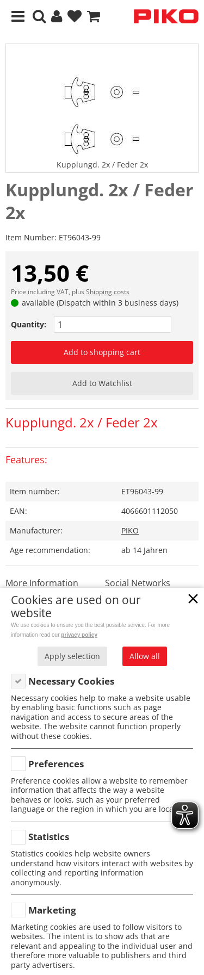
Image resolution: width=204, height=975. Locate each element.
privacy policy (79, 635)
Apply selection (72, 656)
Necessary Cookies (71, 681)
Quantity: (28, 324)
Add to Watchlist (102, 383)
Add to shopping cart (102, 352)
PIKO (130, 530)
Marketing (52, 910)
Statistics (48, 836)
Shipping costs (107, 291)
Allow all (144, 656)
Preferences (56, 763)
